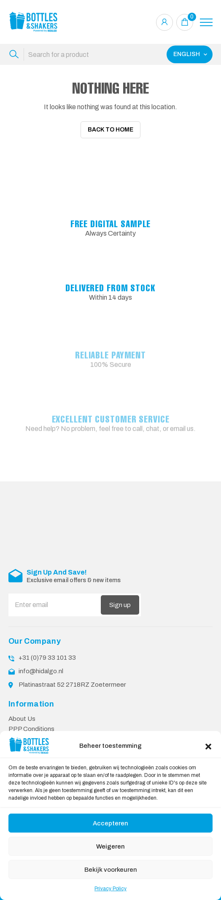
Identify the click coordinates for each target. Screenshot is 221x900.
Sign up (120, 604)
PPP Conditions (31, 728)
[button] (208, 745)
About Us (21, 718)
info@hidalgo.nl (41, 670)
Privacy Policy (110, 889)
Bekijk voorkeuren (110, 869)
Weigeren (110, 846)
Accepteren (110, 823)
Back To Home (110, 129)
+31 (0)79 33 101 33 (47, 657)
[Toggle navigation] (206, 22)
